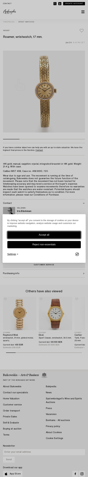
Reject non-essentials (44, 244)
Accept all (44, 235)
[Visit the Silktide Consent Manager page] (77, 254)
